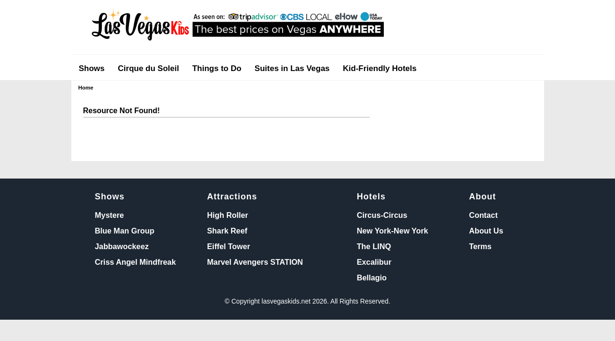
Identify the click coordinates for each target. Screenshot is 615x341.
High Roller (227, 215)
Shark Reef (227, 230)
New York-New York (392, 230)
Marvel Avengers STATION (255, 262)
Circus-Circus (382, 215)
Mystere (109, 215)
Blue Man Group (125, 230)
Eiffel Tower (228, 246)
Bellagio (372, 277)
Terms (480, 246)
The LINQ (374, 246)
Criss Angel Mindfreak (135, 262)
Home (86, 87)
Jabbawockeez (122, 246)
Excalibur (374, 262)
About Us (486, 230)
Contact (483, 215)
